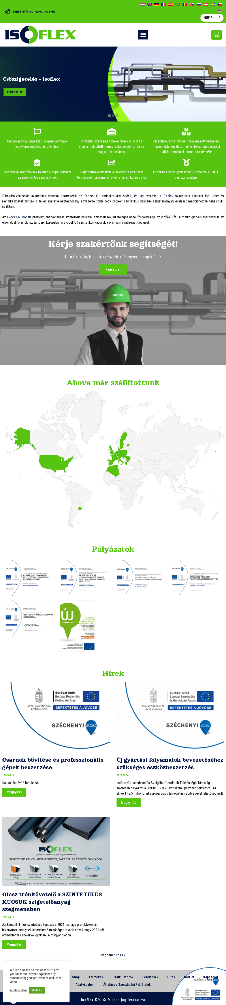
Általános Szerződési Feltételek (127, 985)
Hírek (171, 977)
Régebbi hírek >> (113, 955)
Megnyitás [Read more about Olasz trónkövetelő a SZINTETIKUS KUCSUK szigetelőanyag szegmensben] (14, 944)
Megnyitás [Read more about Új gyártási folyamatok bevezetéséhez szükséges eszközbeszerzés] (128, 803)
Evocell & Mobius (19, 217)
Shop (76, 977)
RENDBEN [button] (37, 990)
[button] (143, 35)
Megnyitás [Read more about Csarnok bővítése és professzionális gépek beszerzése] (14, 792)
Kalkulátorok (124, 977)
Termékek (97, 977)
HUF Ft (209, 18)
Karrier (189, 977)
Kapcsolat (210, 977)
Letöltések (150, 977)
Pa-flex (168, 196)
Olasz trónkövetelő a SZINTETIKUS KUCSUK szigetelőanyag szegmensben (52, 901)
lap (142, 196)
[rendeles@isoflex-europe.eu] (7, 11)
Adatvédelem (84, 985)
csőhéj (127, 196)
